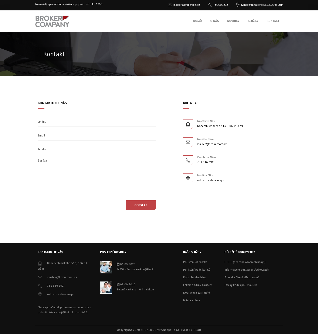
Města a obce (191, 300)
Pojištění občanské (195, 262)
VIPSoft (196, 330)
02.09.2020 (126, 284)
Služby (253, 21)
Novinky (233, 21)
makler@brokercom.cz (186, 5)
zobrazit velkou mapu (210, 180)
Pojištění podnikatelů (197, 269)
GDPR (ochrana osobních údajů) (245, 262)
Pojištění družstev (194, 277)
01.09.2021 (126, 264)
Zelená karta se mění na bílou (135, 289)
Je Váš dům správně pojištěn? (135, 269)
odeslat (140, 205)
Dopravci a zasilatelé (196, 292)
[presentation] (70, 206)
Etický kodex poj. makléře (241, 285)
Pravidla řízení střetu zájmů (242, 277)
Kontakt (273, 21)
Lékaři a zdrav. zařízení (197, 285)
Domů (197, 21)
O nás (214, 21)
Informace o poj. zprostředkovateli (246, 269)
